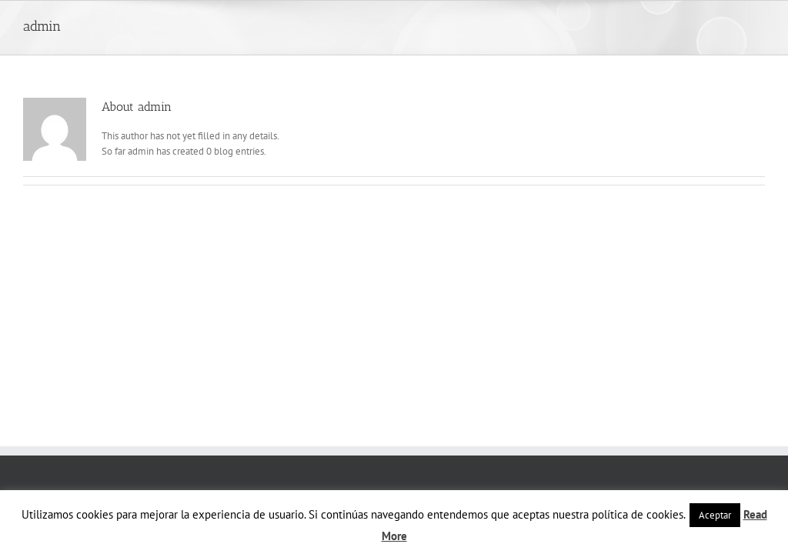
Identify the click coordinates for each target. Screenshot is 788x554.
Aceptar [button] (715, 515)
